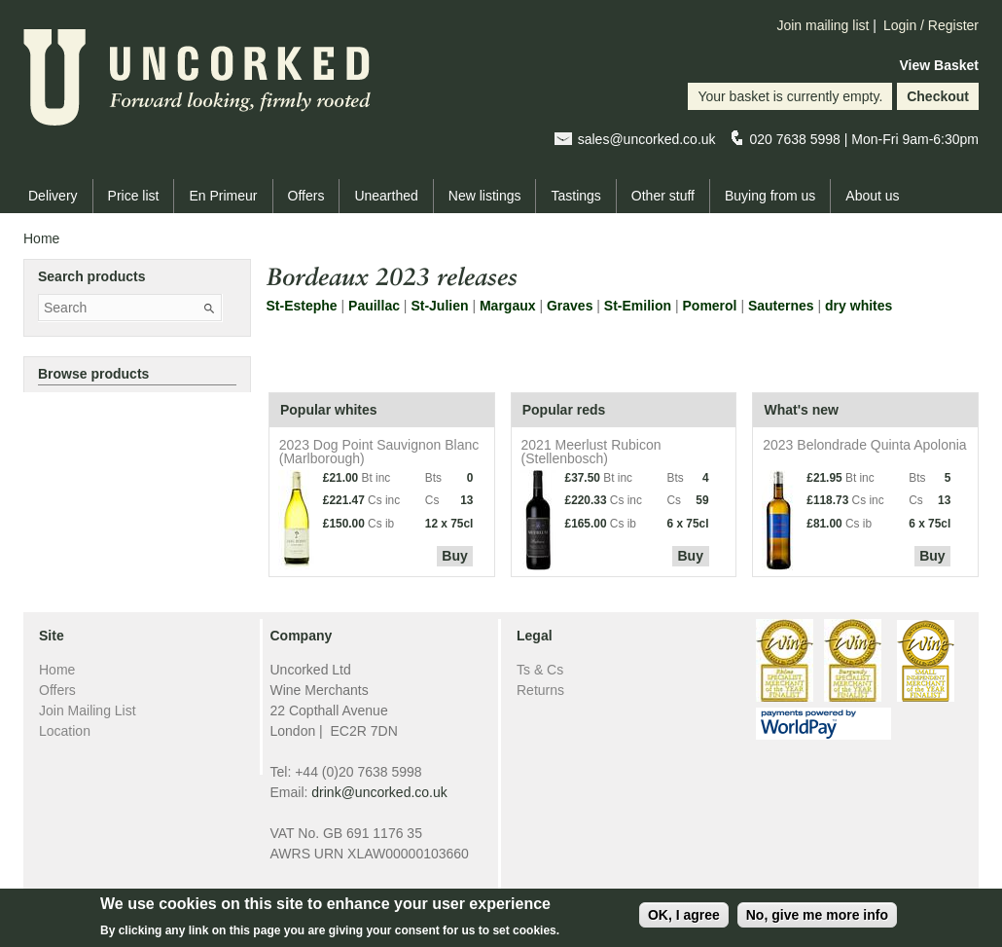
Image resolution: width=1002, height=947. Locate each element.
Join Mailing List (87, 710)
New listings (484, 195)
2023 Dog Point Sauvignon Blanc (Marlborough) (379, 451)
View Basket (939, 65)
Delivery (53, 195)
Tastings (575, 195)
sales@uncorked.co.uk (647, 139)
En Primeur (223, 195)
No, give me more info (817, 921)
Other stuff (663, 195)
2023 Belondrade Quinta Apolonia (864, 444)
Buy (454, 556)
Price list (134, 195)
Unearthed (385, 195)
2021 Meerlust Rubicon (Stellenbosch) (591, 451)
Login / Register (931, 25)
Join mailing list (822, 25)
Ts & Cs (540, 669)
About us (872, 195)
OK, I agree (684, 921)
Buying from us (770, 195)
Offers (306, 195)
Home (41, 238)
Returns (540, 690)
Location (64, 731)
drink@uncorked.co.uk (379, 792)
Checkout (938, 96)
